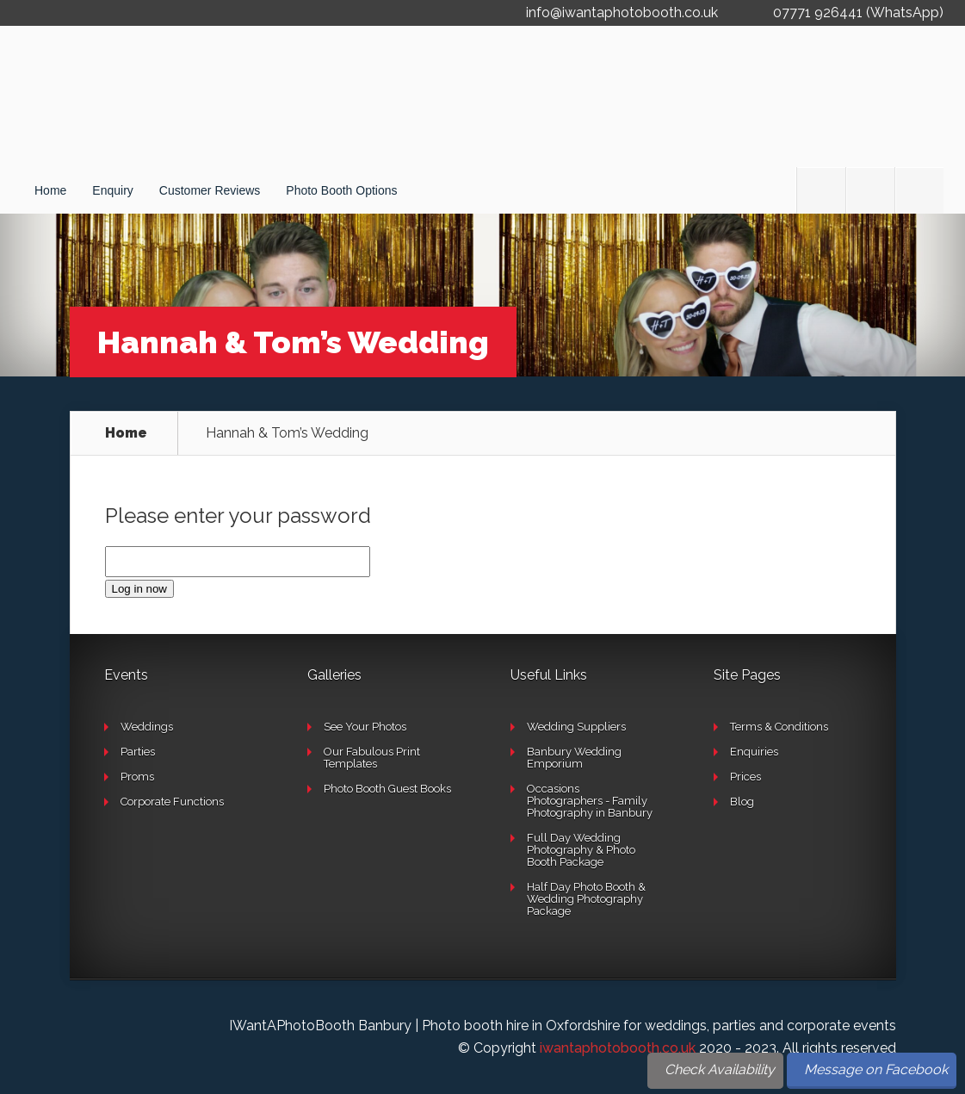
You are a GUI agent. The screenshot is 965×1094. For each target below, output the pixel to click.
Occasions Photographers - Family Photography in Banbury (590, 800)
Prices (745, 776)
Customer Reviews (209, 190)
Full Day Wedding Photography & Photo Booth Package (581, 849)
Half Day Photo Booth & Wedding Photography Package (586, 898)
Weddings (147, 726)
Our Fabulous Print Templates (372, 757)
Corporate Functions (172, 801)
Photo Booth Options (341, 190)
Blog (742, 801)
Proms (137, 776)
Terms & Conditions (779, 726)
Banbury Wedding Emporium (574, 757)
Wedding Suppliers (576, 726)
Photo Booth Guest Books (387, 788)
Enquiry (112, 190)
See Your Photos (365, 726)
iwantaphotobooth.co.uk (618, 1048)
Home (50, 190)
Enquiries (754, 751)
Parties (138, 751)
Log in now (139, 588)
